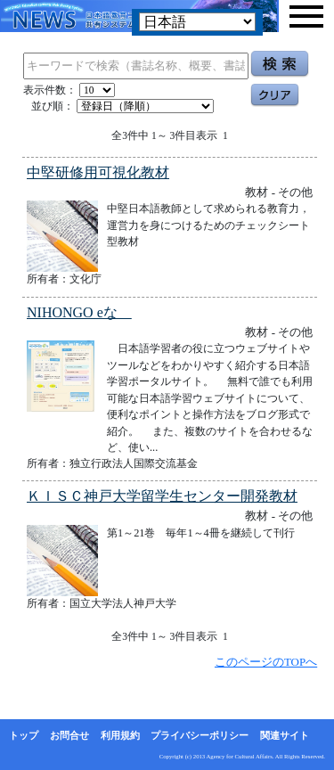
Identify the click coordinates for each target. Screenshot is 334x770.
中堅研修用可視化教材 (98, 172)
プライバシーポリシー (199, 735)
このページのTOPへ (266, 661)
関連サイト (284, 735)
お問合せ (69, 735)
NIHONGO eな (79, 312)
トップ (23, 735)
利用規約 (120, 735)
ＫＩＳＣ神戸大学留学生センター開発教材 (162, 496)
